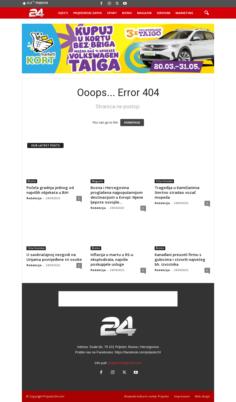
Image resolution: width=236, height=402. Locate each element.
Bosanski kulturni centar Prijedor (146, 396)
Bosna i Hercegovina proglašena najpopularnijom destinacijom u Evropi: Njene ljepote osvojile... (117, 195)
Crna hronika (164, 181)
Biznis (127, 13)
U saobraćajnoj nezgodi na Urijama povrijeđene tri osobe (54, 257)
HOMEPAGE (132, 122)
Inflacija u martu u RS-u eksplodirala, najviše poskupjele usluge (112, 259)
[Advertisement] (118, 298)
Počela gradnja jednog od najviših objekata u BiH (50, 190)
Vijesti (63, 13)
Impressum (182, 396)
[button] (206, 13)
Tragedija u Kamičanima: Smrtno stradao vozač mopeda (177, 192)
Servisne (163, 13)
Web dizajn (202, 396)
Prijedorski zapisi (87, 13)
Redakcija (34, 198)
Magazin (144, 13)
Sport (112, 13)
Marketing (184, 13)
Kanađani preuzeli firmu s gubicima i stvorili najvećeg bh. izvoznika (180, 259)
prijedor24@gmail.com (124, 363)
